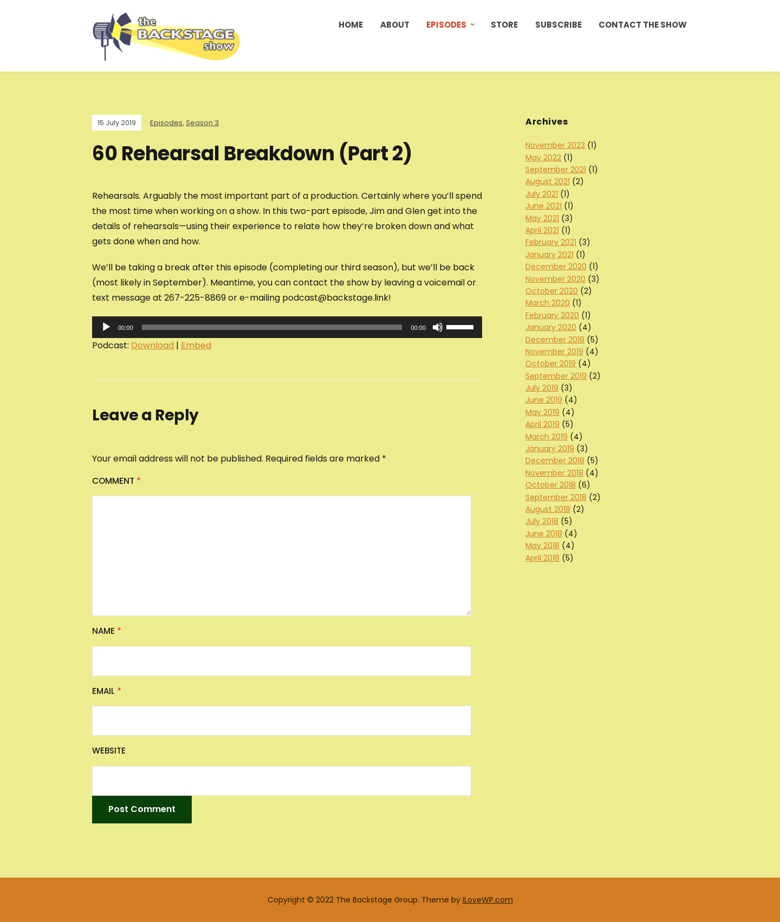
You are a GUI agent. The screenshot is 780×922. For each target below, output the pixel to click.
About (395, 24)
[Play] (106, 327)
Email (106, 691)
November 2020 (555, 279)
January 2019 (549, 448)
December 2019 (554, 339)
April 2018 (542, 558)
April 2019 (542, 424)
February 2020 (552, 315)
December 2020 (556, 266)
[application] (287, 327)
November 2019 (554, 351)
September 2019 (556, 376)
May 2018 (542, 545)
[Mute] (437, 327)
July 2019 (541, 387)
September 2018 (556, 497)
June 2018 (543, 533)
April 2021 (542, 230)
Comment (116, 480)
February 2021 (550, 242)
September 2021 (555, 169)
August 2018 (547, 509)
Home (351, 24)
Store (504, 24)
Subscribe (558, 24)
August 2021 (547, 181)
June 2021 (543, 205)
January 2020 (550, 327)
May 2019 (542, 412)
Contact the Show (643, 24)
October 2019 (550, 363)
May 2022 (543, 157)
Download (152, 345)
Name (106, 631)
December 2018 (554, 460)
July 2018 (541, 521)
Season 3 (202, 123)
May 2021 (542, 218)
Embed (196, 345)
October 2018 (550, 484)
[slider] (272, 327)
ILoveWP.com (488, 899)
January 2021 (549, 254)
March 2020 (547, 302)
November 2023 (555, 145)
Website (109, 750)
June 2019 (543, 399)
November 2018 (554, 473)
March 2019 (546, 436)
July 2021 (541, 194)
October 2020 (551, 290)
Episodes (446, 24)
